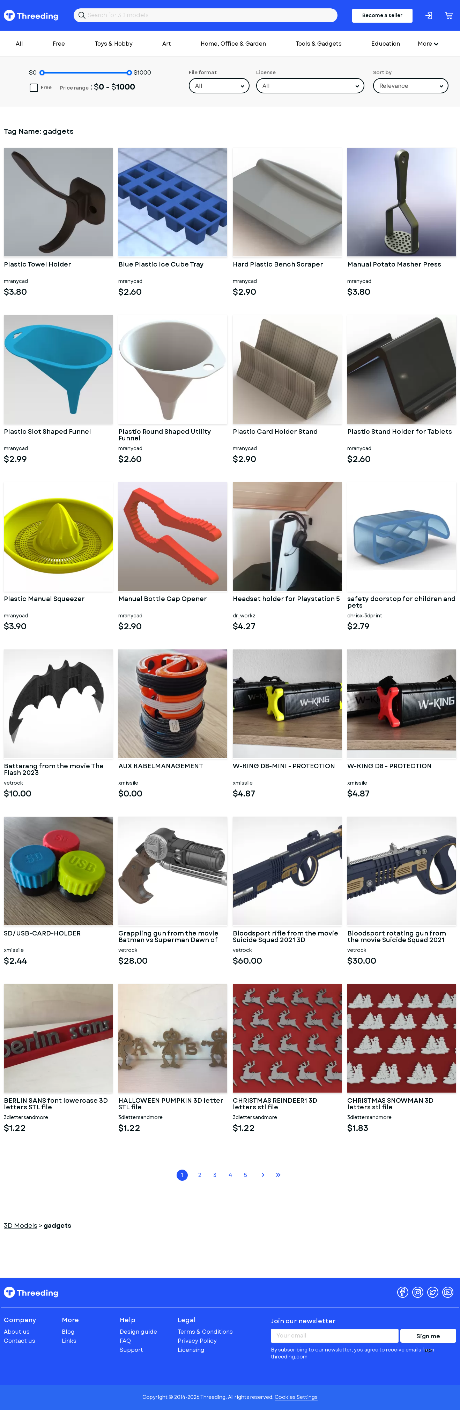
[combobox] (219, 85)
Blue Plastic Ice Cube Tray (161, 265)
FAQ (125, 1341)
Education (385, 44)
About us (17, 1332)
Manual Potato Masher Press (394, 265)
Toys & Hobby (114, 44)
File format (203, 72)
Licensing (191, 1350)
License (266, 72)
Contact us (19, 1341)
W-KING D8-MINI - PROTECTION (284, 767)
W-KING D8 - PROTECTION (389, 767)
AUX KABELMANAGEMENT (160, 767)
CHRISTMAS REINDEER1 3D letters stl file (275, 1104)
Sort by (382, 72)
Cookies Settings (296, 1397)
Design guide (138, 1332)
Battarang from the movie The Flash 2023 (54, 770)
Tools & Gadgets (319, 44)
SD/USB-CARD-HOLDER (42, 934)
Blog (68, 1332)
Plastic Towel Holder (37, 265)
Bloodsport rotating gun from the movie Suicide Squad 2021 (396, 937)
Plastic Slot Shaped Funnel (47, 432)
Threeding (31, 15)
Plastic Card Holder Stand (275, 432)
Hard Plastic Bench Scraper (278, 265)
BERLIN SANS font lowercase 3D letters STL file (56, 1104)
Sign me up (428, 1337)
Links (69, 1341)
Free (59, 44)
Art (166, 44)
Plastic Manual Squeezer (44, 599)
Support (131, 1350)
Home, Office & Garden (233, 44)
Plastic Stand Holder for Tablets (399, 432)
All (19, 44)
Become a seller (382, 15)
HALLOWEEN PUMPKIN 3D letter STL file (170, 1104)
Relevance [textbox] (393, 86)
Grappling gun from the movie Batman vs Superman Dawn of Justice (168, 937)
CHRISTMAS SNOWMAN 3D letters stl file (390, 1104)
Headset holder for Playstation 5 (286, 599)
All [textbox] (198, 86)
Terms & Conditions (205, 1332)
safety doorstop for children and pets (401, 603)
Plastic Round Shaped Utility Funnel (164, 435)
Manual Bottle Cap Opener (162, 599)
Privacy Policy (197, 1341)
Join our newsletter (303, 1321)
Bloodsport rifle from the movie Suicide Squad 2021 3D (285, 937)
